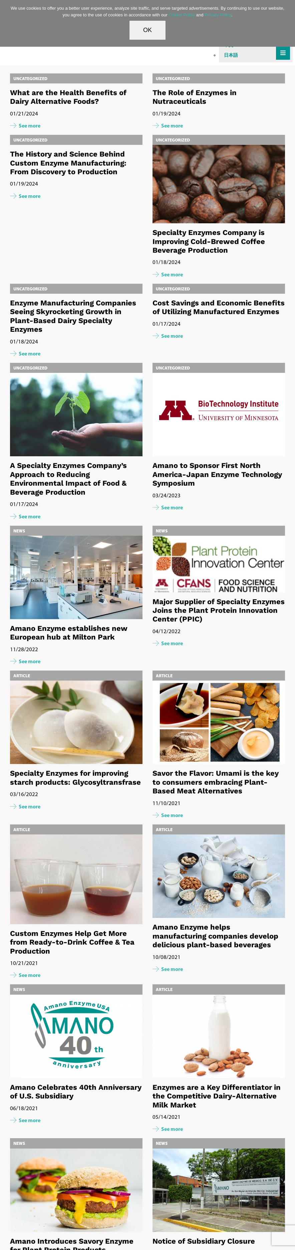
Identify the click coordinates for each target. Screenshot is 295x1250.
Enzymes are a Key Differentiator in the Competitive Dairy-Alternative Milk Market (217, 1096)
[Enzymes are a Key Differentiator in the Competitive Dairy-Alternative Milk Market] (219, 1036)
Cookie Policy (182, 14)
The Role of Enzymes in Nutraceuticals (195, 96)
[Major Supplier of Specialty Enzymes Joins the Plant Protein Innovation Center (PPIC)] (219, 564)
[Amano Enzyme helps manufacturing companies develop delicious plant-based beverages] (219, 876)
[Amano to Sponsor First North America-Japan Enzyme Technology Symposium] (219, 414)
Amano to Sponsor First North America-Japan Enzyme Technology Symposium (217, 474)
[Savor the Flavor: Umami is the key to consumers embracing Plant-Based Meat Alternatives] (219, 722)
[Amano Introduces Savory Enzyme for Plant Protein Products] (76, 1190)
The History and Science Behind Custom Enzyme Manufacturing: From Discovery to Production (68, 163)
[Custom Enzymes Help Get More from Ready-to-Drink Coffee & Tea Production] (76, 879)
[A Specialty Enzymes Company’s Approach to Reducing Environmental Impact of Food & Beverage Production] (76, 414)
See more (29, 125)
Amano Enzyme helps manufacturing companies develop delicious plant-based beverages (215, 936)
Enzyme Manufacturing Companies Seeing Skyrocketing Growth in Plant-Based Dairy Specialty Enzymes (73, 316)
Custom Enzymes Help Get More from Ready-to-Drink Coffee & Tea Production (72, 942)
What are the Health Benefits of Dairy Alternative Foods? (68, 96)
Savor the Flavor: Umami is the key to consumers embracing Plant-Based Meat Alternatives (216, 782)
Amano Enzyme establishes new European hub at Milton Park (68, 632)
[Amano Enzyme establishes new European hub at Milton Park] (76, 577)
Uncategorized (30, 78)
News (19, 530)
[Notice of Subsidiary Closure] (219, 1190)
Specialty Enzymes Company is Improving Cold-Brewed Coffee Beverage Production (209, 241)
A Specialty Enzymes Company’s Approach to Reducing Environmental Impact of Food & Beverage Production (68, 478)
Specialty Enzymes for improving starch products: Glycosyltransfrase (75, 777)
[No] (286, 23)
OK (147, 30)
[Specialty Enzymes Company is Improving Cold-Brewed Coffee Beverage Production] (219, 214)
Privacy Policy (218, 14)
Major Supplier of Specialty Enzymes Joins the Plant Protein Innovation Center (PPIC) (219, 610)
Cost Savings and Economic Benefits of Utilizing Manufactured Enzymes (219, 307)
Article (21, 675)
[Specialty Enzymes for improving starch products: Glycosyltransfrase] (76, 722)
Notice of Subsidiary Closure (204, 1241)
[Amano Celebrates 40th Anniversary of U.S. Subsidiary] (76, 1036)
